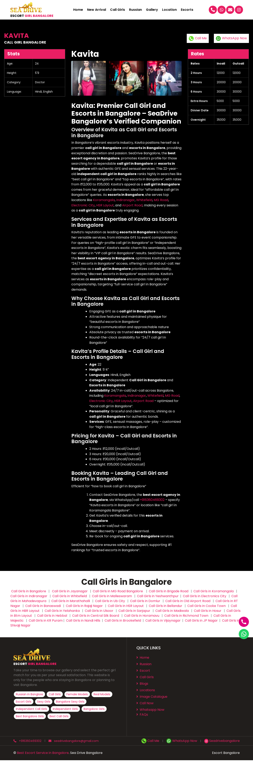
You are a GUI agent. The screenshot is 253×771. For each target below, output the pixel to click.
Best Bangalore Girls (30, 716)
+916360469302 (152, 499)
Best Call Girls (59, 716)
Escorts (187, 9)
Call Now (145, 703)
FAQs (142, 714)
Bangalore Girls (94, 709)
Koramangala (104, 200)
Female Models (77, 694)
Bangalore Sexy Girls (70, 702)
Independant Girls (65, 709)
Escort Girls (23, 702)
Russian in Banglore (29, 694)
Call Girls (117, 9)
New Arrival (96, 9)
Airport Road (132, 205)
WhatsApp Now (231, 38)
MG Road (161, 200)
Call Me (198, 38)
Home (78, 9)
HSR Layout (105, 205)
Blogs (142, 683)
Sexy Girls (43, 702)
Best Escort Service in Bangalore (43, 752)
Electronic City (83, 205)
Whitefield (144, 200)
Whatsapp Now (150, 709)
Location (169, 9)
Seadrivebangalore (222, 740)
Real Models (102, 694)
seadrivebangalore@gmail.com (74, 741)
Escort (143, 670)
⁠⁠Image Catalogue (151, 696)
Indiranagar (125, 200)
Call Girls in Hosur (207, 610)
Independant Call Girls (31, 709)
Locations (145, 690)
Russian (135, 9)
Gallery (152, 9)
